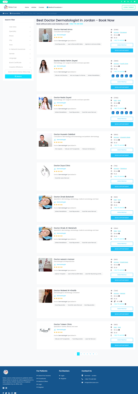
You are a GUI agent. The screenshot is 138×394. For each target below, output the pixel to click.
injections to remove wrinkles (93, 44)
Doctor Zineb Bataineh (64, 197)
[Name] (18, 72)
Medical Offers (43, 381)
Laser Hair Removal (90, 339)
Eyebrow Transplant (60, 274)
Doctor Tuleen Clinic (63, 324)
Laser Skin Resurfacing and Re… (93, 274)
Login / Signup (129, 7)
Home (27, 7)
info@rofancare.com (91, 382)
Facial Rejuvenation (60, 44)
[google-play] (6, 388)
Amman (116, 32)
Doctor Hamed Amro (63, 29)
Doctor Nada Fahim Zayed (65, 60)
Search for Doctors (44, 376)
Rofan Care (10, 7)
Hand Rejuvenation (89, 305)
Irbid (115, 100)
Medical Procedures (54, 7)
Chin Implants (58, 149)
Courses (41, 7)
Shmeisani (123, 32)
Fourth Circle (124, 63)
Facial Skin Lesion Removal (89, 112)
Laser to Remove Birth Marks (75, 44)
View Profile (122, 45)
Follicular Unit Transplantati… (72, 149)
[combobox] (20, 27)
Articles (33, 7)
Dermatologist (61, 35)
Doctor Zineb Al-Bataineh (65, 228)
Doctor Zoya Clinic (62, 165)
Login (40, 384)
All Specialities (15, 13)
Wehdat (122, 293)
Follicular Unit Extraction (61, 75)
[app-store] (3, 388)
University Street (125, 137)
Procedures (42, 378)
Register (41, 387)
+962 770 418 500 (76, 24)
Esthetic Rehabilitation (94, 75)
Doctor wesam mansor (64, 259)
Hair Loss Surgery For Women (77, 75)
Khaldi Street (124, 262)
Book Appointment (122, 50)
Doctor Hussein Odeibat (64, 134)
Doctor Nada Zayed (62, 97)
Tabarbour (123, 168)
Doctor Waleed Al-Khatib (65, 290)
